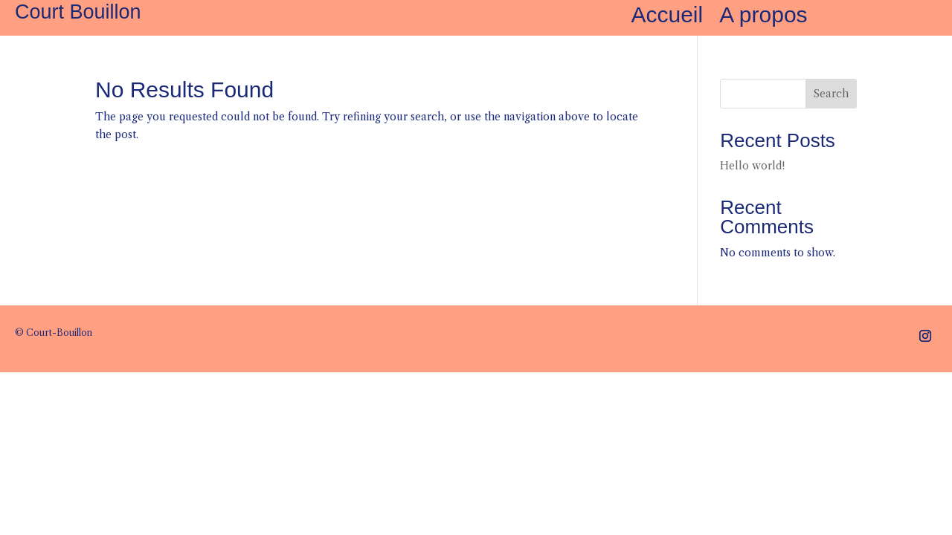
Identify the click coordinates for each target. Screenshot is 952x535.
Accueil (667, 18)
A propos (763, 18)
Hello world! (752, 165)
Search (831, 93)
